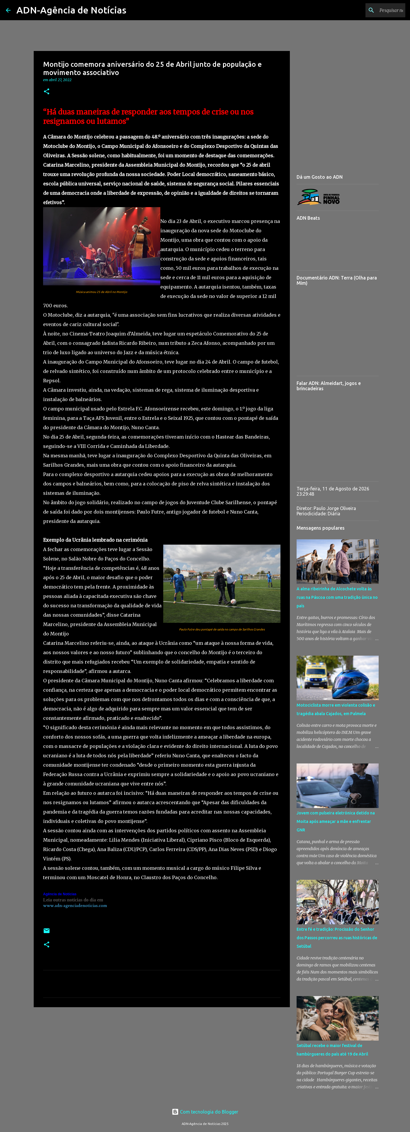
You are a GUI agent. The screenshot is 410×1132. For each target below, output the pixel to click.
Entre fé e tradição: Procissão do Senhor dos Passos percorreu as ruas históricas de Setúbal (337, 938)
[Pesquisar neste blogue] (374, 10)
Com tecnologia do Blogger (205, 1111)
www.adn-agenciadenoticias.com (75, 905)
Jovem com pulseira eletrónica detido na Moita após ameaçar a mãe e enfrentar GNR (336, 821)
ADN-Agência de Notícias (71, 10)
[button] (46, 92)
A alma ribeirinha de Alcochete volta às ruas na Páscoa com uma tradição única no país (337, 597)
